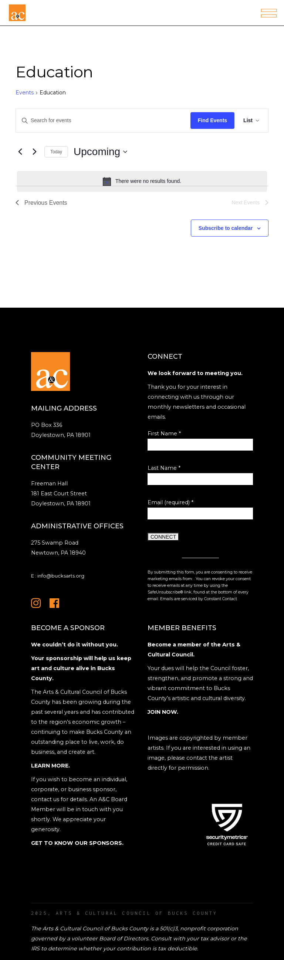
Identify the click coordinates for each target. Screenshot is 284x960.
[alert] (142, 181)
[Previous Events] (20, 151)
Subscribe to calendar (226, 228)
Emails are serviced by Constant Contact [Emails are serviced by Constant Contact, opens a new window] (198, 598)
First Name (164, 433)
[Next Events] (34, 151)
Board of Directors (123, 938)
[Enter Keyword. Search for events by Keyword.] (103, 120)
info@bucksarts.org (60, 576)
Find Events (212, 120)
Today (56, 151)
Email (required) (170, 502)
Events (25, 92)
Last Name (164, 468)
